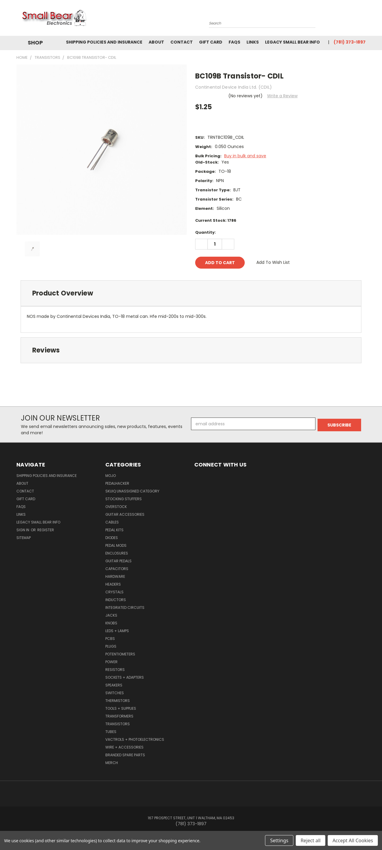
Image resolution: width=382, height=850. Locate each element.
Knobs (111, 623)
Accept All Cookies (352, 840)
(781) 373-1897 (350, 42)
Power (111, 661)
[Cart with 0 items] (364, 19)
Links (253, 42)
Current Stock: (215, 220)
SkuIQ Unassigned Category (132, 491)
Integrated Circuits (124, 607)
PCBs (110, 638)
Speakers (113, 685)
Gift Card (210, 42)
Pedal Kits (114, 529)
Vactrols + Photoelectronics (134, 739)
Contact (181, 42)
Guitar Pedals (118, 560)
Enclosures (116, 553)
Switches (114, 692)
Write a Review (282, 96)
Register (45, 529)
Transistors (117, 723)
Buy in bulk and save (245, 156)
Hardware (115, 576)
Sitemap (23, 537)
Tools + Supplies (120, 708)
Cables (112, 522)
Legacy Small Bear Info (292, 42)
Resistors (115, 669)
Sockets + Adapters (124, 677)
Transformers (119, 716)
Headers (113, 584)
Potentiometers (120, 654)
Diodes (111, 537)
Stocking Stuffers (123, 498)
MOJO (110, 475)
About (156, 42)
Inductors (115, 599)
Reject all (311, 840)
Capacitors (116, 568)
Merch (111, 762)
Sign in (23, 529)
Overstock (116, 506)
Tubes (110, 731)
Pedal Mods (116, 545)
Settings (279, 840)
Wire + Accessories (124, 747)
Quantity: (205, 232)
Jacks (111, 615)
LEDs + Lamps (117, 630)
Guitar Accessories (124, 514)
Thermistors (117, 700)
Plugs (110, 646)
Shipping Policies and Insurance (104, 42)
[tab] (191, 293)
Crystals (114, 592)
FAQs (234, 42)
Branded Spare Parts (125, 754)
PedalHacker (117, 483)
